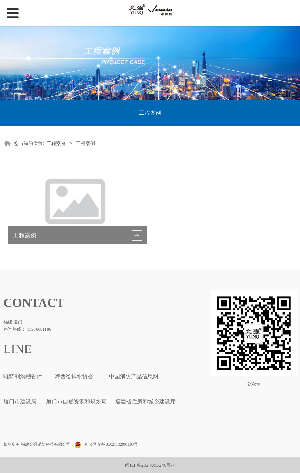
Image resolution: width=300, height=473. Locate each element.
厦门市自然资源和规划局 (76, 401)
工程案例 (150, 112)
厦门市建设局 (20, 401)
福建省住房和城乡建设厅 (145, 401)
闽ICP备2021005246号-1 (150, 465)
